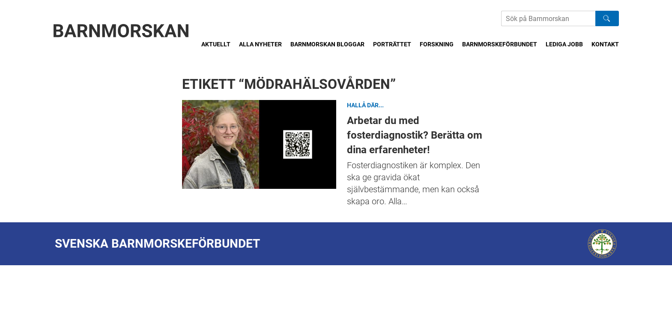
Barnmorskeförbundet (499, 44)
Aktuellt (215, 44)
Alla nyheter (260, 44)
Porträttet (392, 44)
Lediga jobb (564, 44)
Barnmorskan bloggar (327, 44)
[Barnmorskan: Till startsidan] (121, 30)
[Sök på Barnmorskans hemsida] (548, 18)
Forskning (437, 44)
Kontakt (605, 44)
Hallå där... (365, 105)
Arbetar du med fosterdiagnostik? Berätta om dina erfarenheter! (259, 144)
